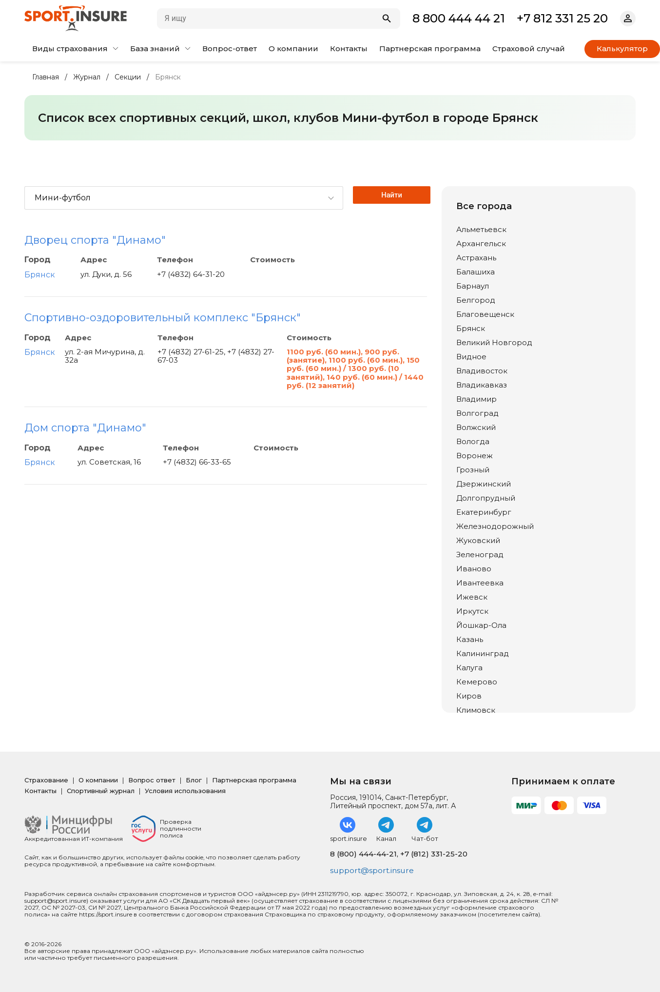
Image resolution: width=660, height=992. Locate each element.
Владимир (476, 399)
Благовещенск (485, 314)
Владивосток (481, 370)
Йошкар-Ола (481, 625)
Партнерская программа (430, 48)
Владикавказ (481, 384)
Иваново (473, 568)
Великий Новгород (494, 342)
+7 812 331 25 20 (562, 18)
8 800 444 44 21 (458, 18)
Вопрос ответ (151, 780)
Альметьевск (481, 229)
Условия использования (185, 791)
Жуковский (478, 540)
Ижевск (471, 597)
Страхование (46, 780)
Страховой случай (528, 48)
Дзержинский (483, 483)
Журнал (86, 77)
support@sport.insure (373, 870)
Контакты (349, 48)
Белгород (475, 300)
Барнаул (472, 286)
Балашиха (475, 271)
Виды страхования (75, 48)
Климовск (475, 710)
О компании (293, 48)
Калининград (482, 653)
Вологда (472, 441)
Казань (469, 639)
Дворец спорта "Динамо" (95, 240)
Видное (471, 356)
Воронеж (474, 455)
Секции (128, 77)
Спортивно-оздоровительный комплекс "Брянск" (162, 317)
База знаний (160, 48)
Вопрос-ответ (229, 48)
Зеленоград (480, 554)
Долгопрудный (485, 498)
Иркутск (472, 611)
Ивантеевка (480, 582)
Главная (45, 77)
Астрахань (476, 257)
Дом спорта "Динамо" (85, 427)
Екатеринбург (483, 512)
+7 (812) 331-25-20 (433, 853)
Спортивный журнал (101, 791)
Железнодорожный (495, 526)
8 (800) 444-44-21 (363, 853)
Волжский (476, 427)
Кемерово (476, 681)
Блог (194, 780)
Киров (469, 695)
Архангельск (481, 243)
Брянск (39, 274)
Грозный (472, 469)
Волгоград (477, 413)
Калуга (469, 667)
